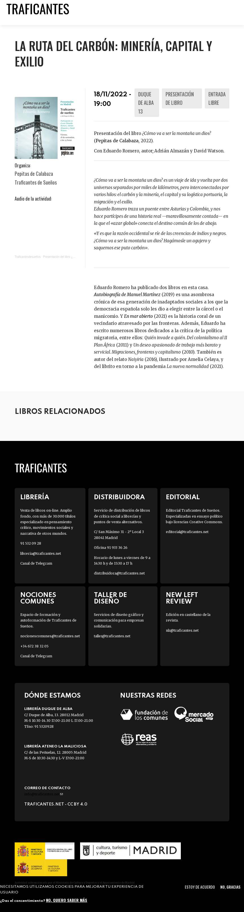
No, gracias (230, 887)
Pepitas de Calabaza (117, 140)
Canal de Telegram (36, 563)
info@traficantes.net (43, 794)
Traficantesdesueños (28, 256)
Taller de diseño (110, 598)
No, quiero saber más (66, 900)
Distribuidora (119, 497)
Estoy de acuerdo (200, 887)
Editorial (183, 497)
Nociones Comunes (38, 598)
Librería (34, 497)
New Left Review (182, 598)
